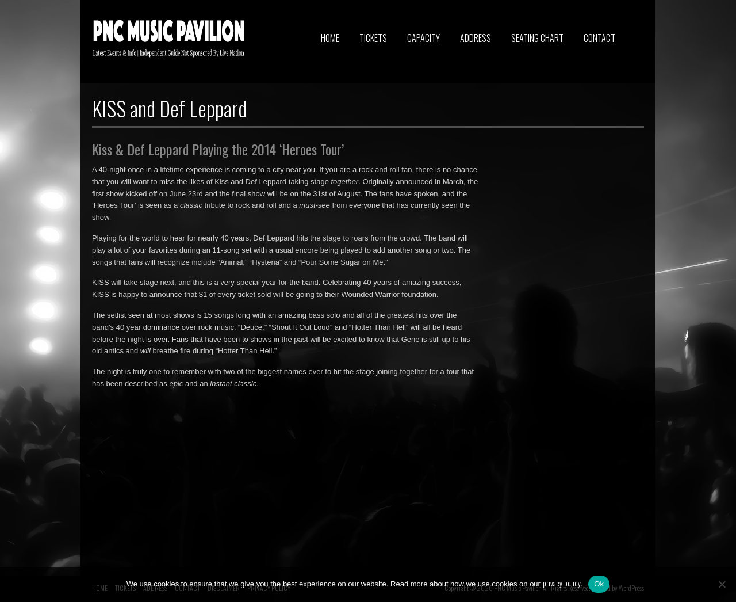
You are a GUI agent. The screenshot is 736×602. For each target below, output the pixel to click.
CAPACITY (423, 38)
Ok (599, 584)
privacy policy (562, 583)
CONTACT (599, 38)
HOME (330, 38)
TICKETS (373, 38)
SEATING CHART (537, 38)
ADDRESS (475, 38)
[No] (721, 584)
